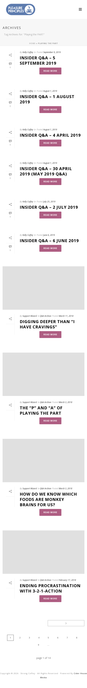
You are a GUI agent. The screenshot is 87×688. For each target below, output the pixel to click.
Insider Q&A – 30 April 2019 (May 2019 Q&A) (46, 171)
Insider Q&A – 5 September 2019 (38, 60)
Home (32, 43)
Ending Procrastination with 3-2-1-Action (50, 588)
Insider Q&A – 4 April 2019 (50, 135)
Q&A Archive (45, 316)
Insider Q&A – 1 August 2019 (47, 99)
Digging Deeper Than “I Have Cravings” (47, 324)
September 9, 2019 (52, 52)
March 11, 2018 (66, 316)
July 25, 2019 (49, 201)
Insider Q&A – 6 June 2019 (49, 240)
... (48, 644)
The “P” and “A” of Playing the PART (41, 410)
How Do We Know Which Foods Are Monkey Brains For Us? (48, 499)
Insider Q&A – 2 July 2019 (49, 207)
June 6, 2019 (49, 235)
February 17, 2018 (67, 580)
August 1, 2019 (50, 91)
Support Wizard (30, 316)
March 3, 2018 (65, 402)
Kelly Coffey (28, 52)
